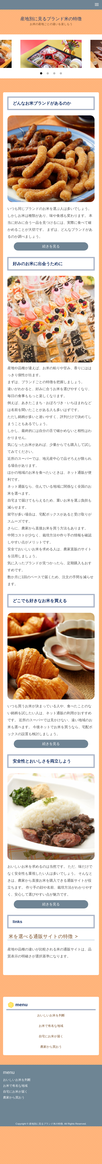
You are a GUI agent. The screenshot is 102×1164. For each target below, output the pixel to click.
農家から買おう (51, 1046)
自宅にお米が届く (51, 1036)
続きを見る (51, 246)
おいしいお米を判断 (51, 1015)
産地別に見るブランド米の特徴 (51, 18)
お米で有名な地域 (51, 1026)
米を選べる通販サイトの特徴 (41, 936)
